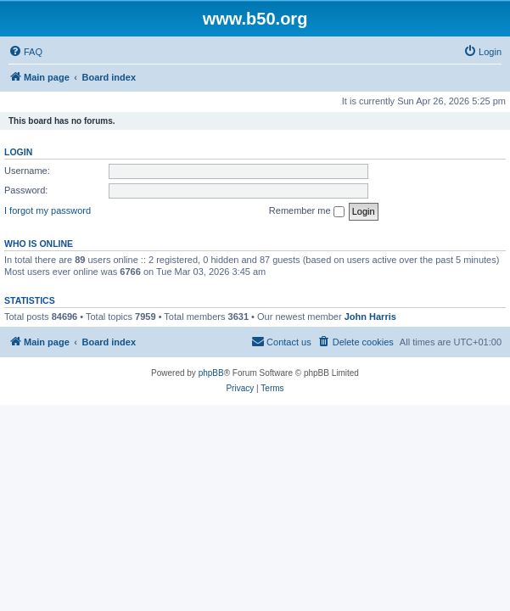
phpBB (211, 373)
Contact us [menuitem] (281, 341)
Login (18, 152)
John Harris (370, 316)
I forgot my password (47, 210)
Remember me (307, 211)
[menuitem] (25, 52)
